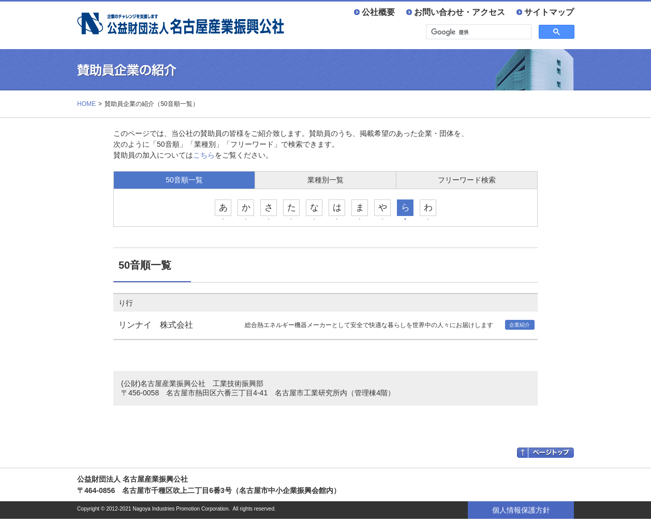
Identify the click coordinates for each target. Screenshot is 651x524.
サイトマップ (549, 12)
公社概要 (378, 12)
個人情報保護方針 (521, 510)
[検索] (477, 32)
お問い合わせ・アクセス (459, 12)
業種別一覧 (325, 180)
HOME (86, 103)
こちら (204, 155)
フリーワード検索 (467, 180)
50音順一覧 (184, 180)
